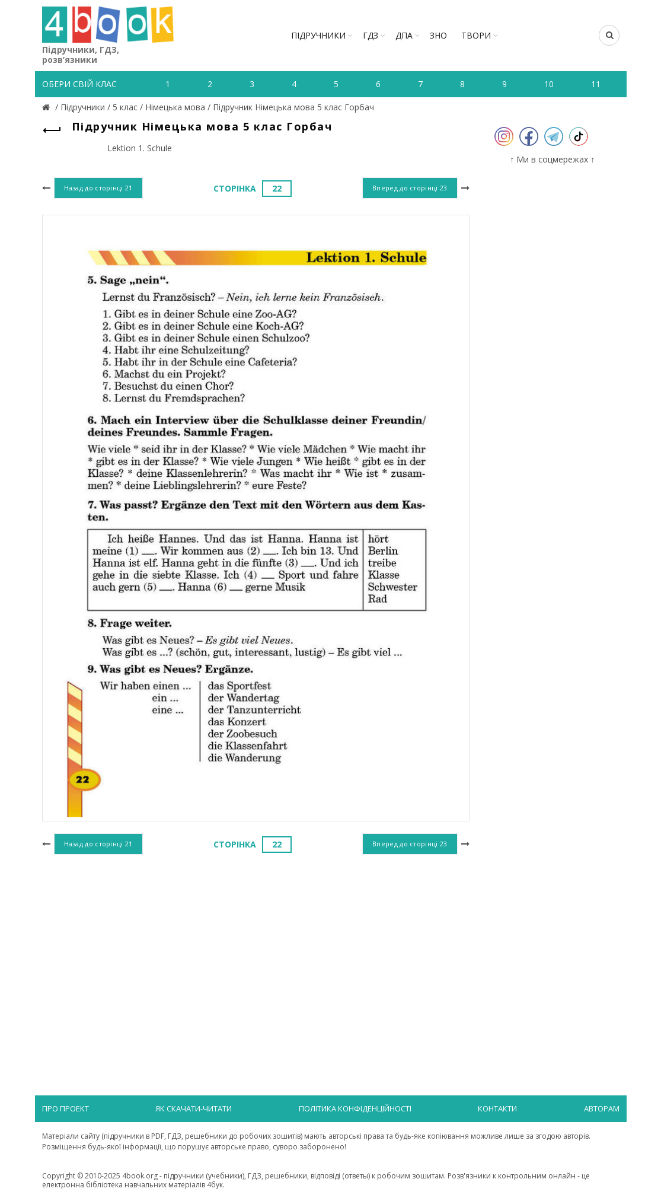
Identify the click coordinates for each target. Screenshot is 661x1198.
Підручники (318, 35)
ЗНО (438, 35)
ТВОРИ (476, 35)
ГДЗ (370, 35)
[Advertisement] (256, 955)
